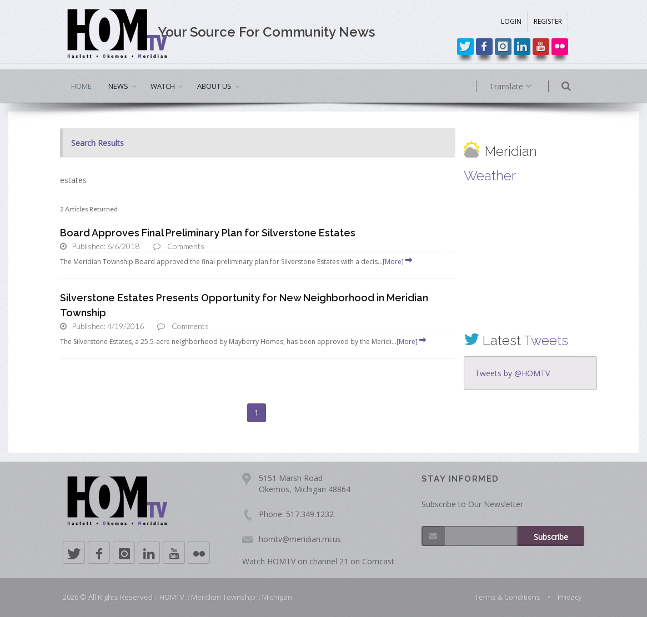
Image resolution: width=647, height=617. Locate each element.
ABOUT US (214, 86)
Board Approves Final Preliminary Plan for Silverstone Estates (207, 233)
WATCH (163, 86)
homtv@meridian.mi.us (300, 539)
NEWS (118, 86)
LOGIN (511, 21)
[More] (398, 261)
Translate (527, 86)
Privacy (570, 597)
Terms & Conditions (507, 597)
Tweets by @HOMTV (512, 373)
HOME (81, 86)
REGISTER (548, 21)
